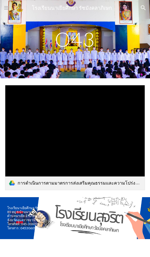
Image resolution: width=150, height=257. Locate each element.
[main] (75, 39)
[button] (6, 7)
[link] (75, 137)
